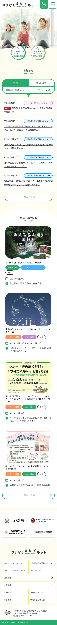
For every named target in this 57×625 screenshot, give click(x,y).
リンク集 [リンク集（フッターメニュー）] (7, 600)
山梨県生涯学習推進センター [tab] (15, 90)
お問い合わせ (35, 570)
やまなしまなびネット (13, 563)
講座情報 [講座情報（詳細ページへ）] (28, 577)
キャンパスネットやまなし (15, 570)
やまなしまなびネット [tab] (41, 83)
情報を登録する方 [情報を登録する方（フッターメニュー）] (37, 600)
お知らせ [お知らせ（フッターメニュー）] (7, 592)
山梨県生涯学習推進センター (42, 563)
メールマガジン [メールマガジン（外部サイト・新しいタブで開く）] (36, 592)
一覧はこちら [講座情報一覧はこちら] (37, 495)
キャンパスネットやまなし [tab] (42, 90)
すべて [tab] (15, 83)
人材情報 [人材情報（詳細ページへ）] (28, 585)
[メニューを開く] (53, 4)
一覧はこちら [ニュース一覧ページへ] (35, 197)
